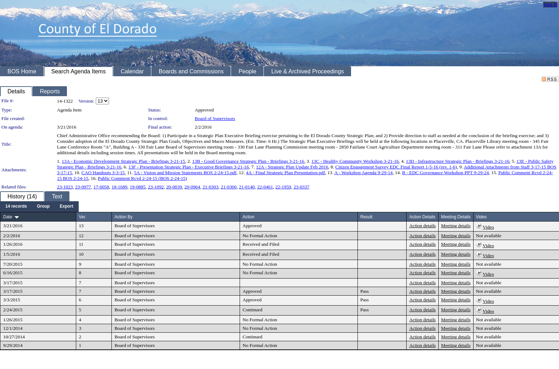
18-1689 (119, 186)
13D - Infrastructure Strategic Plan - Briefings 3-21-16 (458, 161)
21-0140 (247, 186)
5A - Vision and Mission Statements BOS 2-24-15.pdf (185, 172)
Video (488, 227)
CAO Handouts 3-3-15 (103, 172)
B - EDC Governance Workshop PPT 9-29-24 (445, 172)
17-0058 (101, 186)
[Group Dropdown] (43, 206)
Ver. (82, 216)
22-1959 (283, 186)
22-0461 (265, 186)
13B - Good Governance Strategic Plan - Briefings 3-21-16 (248, 161)
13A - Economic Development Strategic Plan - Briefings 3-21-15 (123, 161)
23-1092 (156, 186)
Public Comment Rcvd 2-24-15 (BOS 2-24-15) (142, 178)
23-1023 (65, 186)
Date (7, 216)
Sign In (550, 4)
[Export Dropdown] (67, 206)
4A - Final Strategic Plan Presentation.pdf (285, 172)
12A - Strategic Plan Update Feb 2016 (292, 167)
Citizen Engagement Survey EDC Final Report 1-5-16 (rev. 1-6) (396, 167)
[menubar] (39, 206)
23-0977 (83, 186)
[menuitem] (16, 207)
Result (366, 216)
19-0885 (137, 186)
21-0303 (210, 186)
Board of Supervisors (215, 118)
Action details (422, 225)
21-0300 (228, 186)
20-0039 (174, 186)
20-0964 (192, 186)
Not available (488, 235)
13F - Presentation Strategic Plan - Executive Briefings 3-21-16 (189, 167)
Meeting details (456, 225)
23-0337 (301, 186)
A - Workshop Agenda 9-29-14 (363, 172)
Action (248, 216)
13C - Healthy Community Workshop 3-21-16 (355, 161)
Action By (123, 216)
